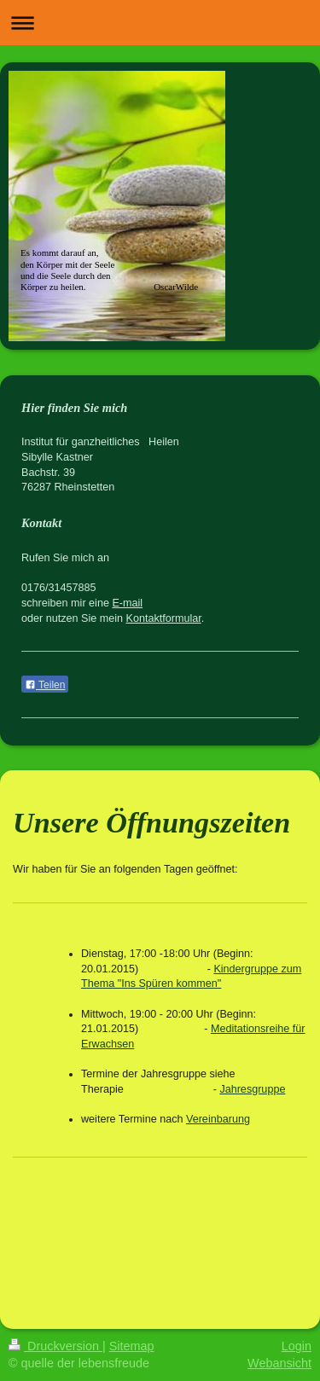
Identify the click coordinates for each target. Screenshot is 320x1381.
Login (296, 1346)
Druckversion (55, 1346)
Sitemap (131, 1346)
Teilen (45, 685)
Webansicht (279, 1363)
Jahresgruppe (252, 1089)
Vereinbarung (218, 1119)
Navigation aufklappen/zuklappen (160, 22)
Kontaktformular (163, 618)
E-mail (127, 603)
